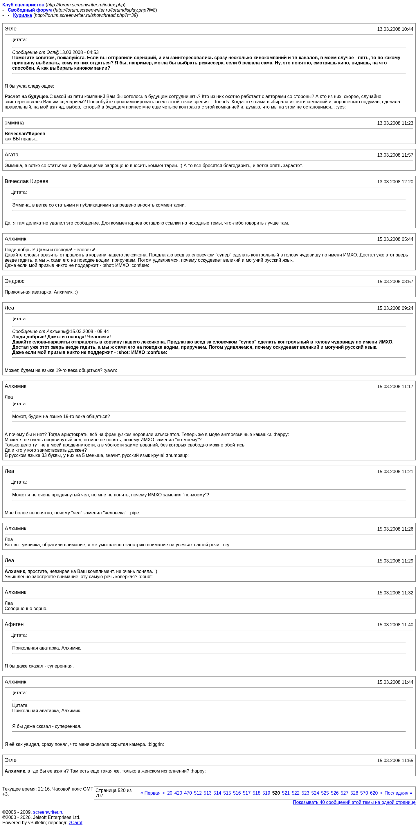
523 (305, 793)
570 (364, 793)
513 (208, 793)
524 (315, 793)
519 (266, 793)
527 (345, 793)
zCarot (75, 822)
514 (217, 793)
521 (286, 793)
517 (247, 793)
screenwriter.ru (48, 812)
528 (354, 793)
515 (227, 793)
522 (296, 793)
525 (325, 793)
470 (188, 793)
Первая (150, 793)
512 (198, 793)
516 (237, 793)
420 (178, 793)
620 (374, 793)
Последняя (398, 793)
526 (335, 793)
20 (169, 793)
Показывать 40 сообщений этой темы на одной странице (354, 802)
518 (256, 793)
